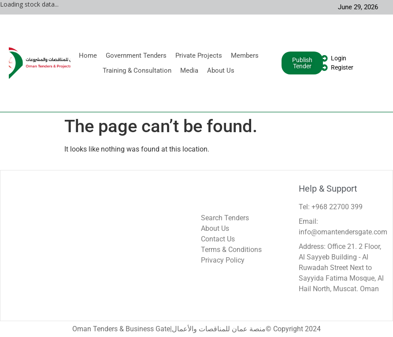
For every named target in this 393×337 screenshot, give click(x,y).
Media (189, 70)
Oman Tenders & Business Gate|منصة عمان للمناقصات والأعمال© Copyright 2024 (196, 329)
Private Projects (198, 55)
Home (88, 55)
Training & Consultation (137, 70)
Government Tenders (136, 55)
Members (245, 55)
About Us (220, 70)
